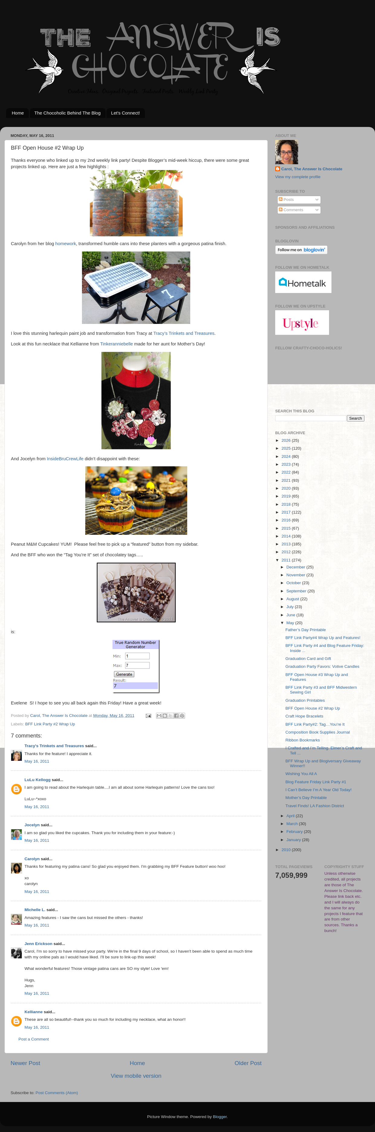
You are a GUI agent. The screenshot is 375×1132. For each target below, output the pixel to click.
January (294, 839)
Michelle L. (34, 909)
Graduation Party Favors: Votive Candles (322, 666)
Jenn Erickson (38, 943)
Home (18, 112)
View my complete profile (298, 177)
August (293, 599)
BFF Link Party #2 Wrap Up (50, 724)
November (296, 575)
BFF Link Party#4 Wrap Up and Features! (322, 637)
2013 (287, 544)
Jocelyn (32, 825)
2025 (287, 448)
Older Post (248, 1063)
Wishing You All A (301, 773)
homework (65, 243)
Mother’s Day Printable (306, 797)
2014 (287, 536)
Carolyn (32, 859)
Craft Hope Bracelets (304, 716)
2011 (287, 560)
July (290, 606)
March (292, 823)
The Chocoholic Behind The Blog (67, 112)
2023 (287, 464)
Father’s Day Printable (305, 630)
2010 (287, 849)
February (295, 831)
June (291, 615)
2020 (287, 488)
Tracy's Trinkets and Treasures (54, 746)
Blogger (220, 1116)
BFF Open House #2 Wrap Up (312, 708)
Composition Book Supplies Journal (317, 732)
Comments (291, 210)
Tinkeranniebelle (116, 343)
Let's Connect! (125, 112)
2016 (287, 520)
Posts (286, 199)
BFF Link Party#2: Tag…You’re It (315, 724)
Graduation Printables (305, 700)
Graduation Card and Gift (308, 658)
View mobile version (136, 1076)
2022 (287, 472)
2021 (287, 480)
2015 (287, 528)
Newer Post (25, 1063)
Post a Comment (33, 1039)
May (290, 623)
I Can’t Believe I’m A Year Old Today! (318, 789)
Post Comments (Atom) (57, 1092)
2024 (287, 456)
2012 (287, 552)
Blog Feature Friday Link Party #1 (315, 782)
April (291, 816)
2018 (287, 504)
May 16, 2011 (36, 761)
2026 (287, 440)
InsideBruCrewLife (65, 458)
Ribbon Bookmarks (302, 740)
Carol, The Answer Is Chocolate (311, 169)
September (297, 591)
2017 (287, 512)
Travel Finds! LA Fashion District (314, 806)
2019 (287, 496)
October (294, 583)
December (296, 567)
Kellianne (33, 1012)
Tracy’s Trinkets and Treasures (183, 333)
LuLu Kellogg (37, 779)
